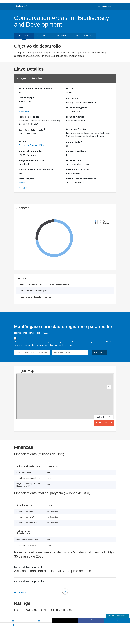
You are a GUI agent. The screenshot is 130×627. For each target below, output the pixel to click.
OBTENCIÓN (43, 35)
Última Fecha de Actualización (81, 178)
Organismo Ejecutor (76, 129)
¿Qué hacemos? (21, 6)
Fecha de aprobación (29, 117)
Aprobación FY (74, 141)
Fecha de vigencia (75, 117)
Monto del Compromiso (30, 151)
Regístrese (99, 352)
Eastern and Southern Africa (31, 145)
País (21, 107)
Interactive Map (104, 423)
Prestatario (72, 98)
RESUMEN (23, 35)
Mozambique (25, 111)
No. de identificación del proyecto (36, 88)
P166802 (23, 182)
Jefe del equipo (26, 97)
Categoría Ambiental (76, 151)
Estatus (70, 88)
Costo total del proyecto (32, 129)
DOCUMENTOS (63, 35)
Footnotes (19, 592)
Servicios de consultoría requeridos (36, 169)
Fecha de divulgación (76, 107)
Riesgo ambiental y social (31, 160)
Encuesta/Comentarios (117, 616)
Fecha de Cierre (74, 160)
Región (22, 141)
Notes (22, 187)
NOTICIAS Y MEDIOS (84, 35)
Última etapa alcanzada (78, 169)
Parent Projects (26, 178)
